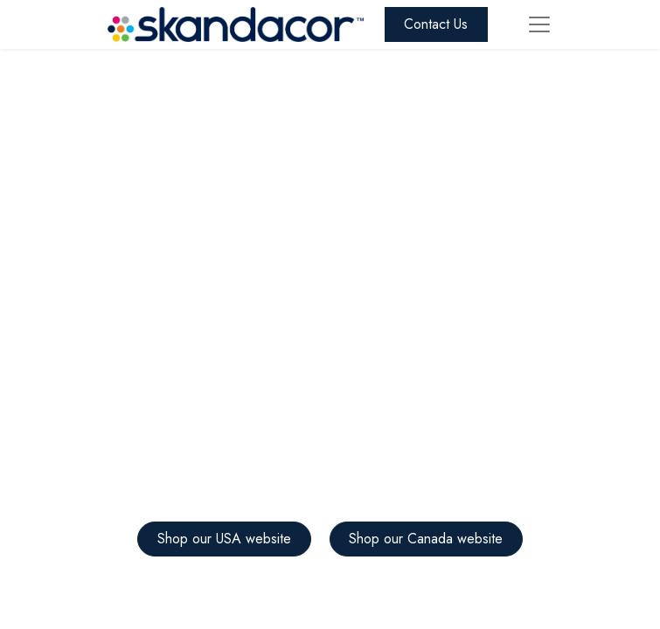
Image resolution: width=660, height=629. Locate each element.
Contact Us (436, 24)
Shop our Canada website (426, 539)
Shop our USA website (224, 539)
